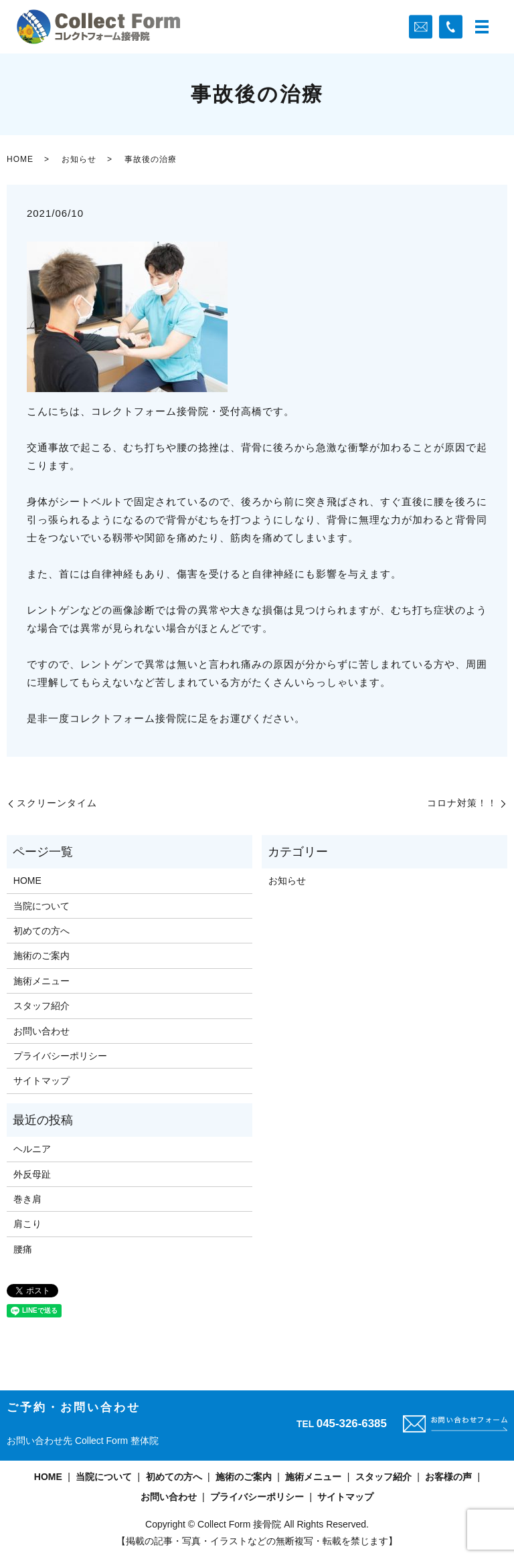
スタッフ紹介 (41, 1005)
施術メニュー (41, 981)
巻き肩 (27, 1199)
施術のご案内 (41, 955)
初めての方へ (41, 930)
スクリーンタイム (57, 803)
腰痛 (22, 1249)
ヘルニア (32, 1148)
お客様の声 (448, 1476)
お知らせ (79, 159)
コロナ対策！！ (462, 803)
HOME (20, 159)
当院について (41, 906)
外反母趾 (32, 1174)
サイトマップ (41, 1080)
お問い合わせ (41, 1031)
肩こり (27, 1223)
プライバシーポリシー (60, 1055)
